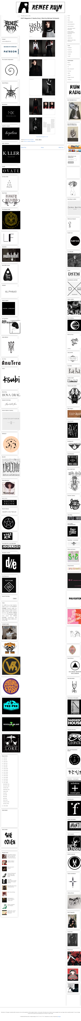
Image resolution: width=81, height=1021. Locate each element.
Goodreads (70, 51)
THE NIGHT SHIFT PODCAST (71, 29)
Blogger (59, 1016)
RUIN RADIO (5, 615)
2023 (4, 761)
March (4, 800)
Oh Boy (3, 614)
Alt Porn (25, 141)
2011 (4, 782)
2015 (4, 775)
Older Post (61, 147)
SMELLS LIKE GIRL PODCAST (72, 41)
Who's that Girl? (71, 68)
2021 (4, 765)
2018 (4, 770)
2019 (4, 768)
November (5, 785)
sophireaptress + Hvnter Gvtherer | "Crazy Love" (10, 899)
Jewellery (14, 609)
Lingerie (7, 611)
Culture (69, 75)
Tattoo (9, 619)
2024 (4, 759)
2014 (4, 777)
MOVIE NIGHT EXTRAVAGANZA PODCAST (71, 32)
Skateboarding (11, 617)
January (5, 803)
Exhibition (7, 606)
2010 (4, 805)
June (4, 794)
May (4, 796)
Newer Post (23, 147)
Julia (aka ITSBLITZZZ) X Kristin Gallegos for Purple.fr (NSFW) (11, 881)
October (5, 787)
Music (11, 612)
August (4, 791)
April (4, 798)
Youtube (69, 54)
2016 (4, 773)
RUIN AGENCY (71, 26)
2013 (4, 779)
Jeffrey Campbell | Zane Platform (11, 905)
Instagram (70, 47)
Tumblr (69, 56)
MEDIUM (69, 35)
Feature (9, 608)
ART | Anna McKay (11, 892)
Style (3, 619)
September (5, 789)
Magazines (33, 141)
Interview (7, 609)
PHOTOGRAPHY (71, 24)
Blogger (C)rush (71, 77)
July (4, 793)
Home (42, 147)
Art (2, 605)
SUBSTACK (70, 38)
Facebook (69, 49)
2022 (4, 763)
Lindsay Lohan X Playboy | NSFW (10, 861)
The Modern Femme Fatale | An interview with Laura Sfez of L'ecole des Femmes (11, 856)
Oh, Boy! (69, 71)
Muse (5, 612)
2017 (4, 772)
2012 (4, 780)
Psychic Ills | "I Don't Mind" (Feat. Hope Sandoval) (11, 912)
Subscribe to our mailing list (72, 157)
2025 (4, 758)
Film (16, 608)
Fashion (14, 606)
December (5, 784)
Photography (10, 614)
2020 (4, 766)
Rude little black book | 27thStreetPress (12, 886)
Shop (15, 616)
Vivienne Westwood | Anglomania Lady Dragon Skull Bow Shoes (11, 875)
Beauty (8, 605)
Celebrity (28, 141)
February (5, 801)
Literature (15, 611)
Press (69, 17)
